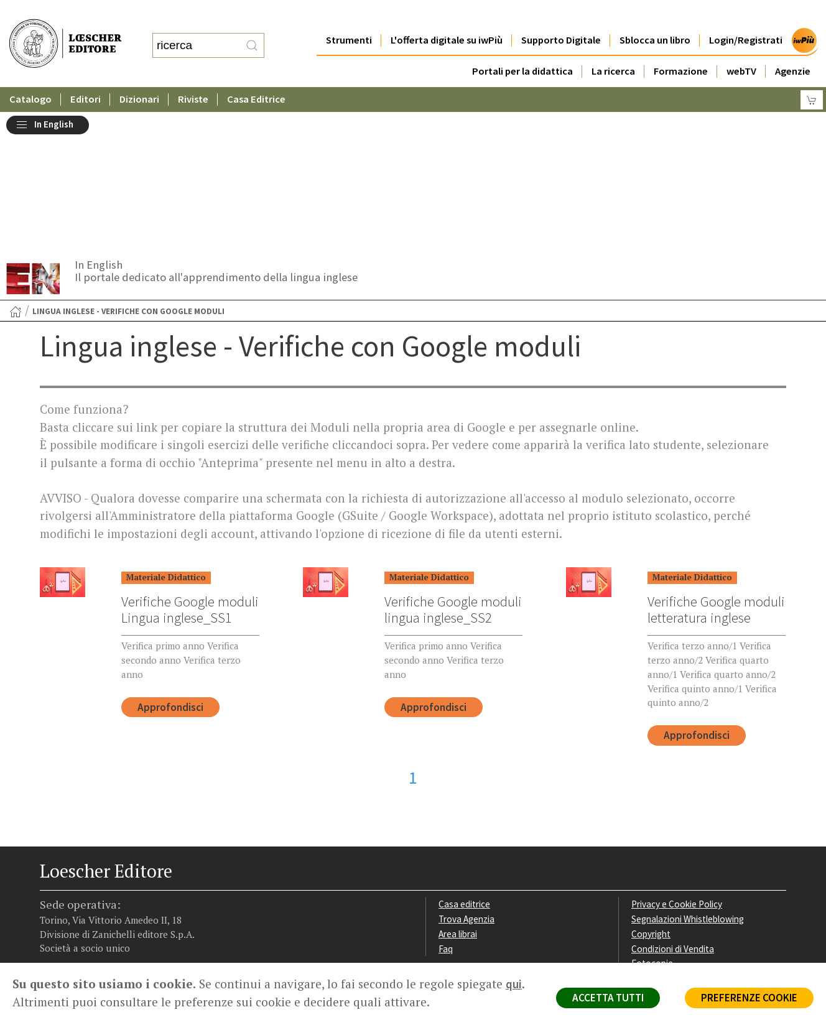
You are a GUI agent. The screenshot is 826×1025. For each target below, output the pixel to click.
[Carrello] (812, 75)
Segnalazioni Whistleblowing (687, 782)
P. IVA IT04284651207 (82, 934)
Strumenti (348, 15)
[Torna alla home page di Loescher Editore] (65, 31)
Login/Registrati (745, 15)
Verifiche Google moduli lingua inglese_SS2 (453, 472)
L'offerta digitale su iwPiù (446, 15)
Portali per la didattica (522, 46)
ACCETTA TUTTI (608, 997)
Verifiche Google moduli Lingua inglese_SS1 (190, 472)
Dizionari (140, 74)
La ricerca (613, 46)
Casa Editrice (257, 74)
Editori (85, 74)
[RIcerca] (251, 33)
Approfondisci (170, 570)
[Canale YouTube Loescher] (116, 885)
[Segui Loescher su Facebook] (51, 885)
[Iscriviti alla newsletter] (138, 883)
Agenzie (792, 46)
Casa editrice (464, 767)
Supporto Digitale (561, 15)
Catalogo (30, 74)
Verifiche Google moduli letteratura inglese (716, 472)
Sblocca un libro (655, 15)
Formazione (681, 46)
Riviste (194, 74)
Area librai (458, 797)
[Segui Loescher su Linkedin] (94, 885)
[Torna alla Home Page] (15, 175)
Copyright (651, 797)
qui (514, 983)
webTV (741, 46)
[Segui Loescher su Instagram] (72, 885)
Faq (446, 812)
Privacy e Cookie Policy (676, 767)
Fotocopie (652, 826)
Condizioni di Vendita (672, 812)
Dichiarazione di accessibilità (688, 841)
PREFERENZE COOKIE (749, 997)
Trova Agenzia (466, 782)
